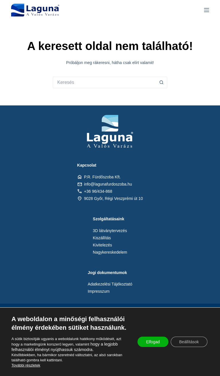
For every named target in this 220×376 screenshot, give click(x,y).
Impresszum (98, 291)
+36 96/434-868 (98, 191)
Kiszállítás (102, 238)
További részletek (25, 365)
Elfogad (153, 342)
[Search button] (161, 82)
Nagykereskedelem (110, 252)
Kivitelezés (102, 245)
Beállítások (189, 342)
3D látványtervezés (110, 230)
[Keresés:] (104, 82)
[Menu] (206, 10)
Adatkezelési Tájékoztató (110, 284)
